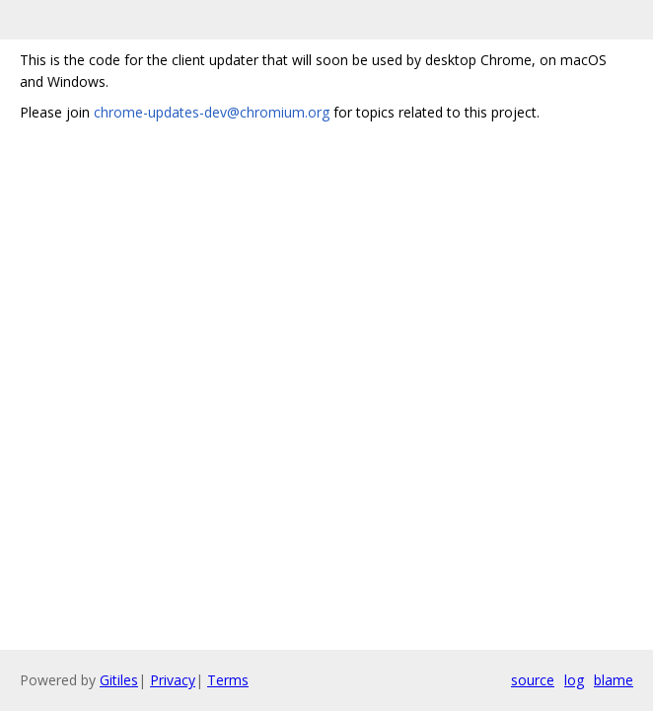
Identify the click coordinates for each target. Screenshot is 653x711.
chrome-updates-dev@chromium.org (211, 112)
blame (613, 680)
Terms (228, 680)
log (574, 680)
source (532, 680)
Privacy (172, 680)
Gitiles (119, 680)
